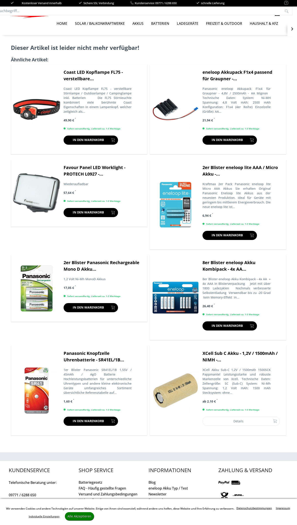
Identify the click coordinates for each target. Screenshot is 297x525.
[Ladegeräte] (188, 28)
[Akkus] (138, 28)
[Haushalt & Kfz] (264, 28)
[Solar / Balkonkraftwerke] (100, 28)
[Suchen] (222, 13)
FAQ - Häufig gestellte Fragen (102, 492)
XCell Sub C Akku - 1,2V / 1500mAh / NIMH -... (240, 361)
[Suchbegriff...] (153, 13)
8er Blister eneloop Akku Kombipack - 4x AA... (228, 270)
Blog (152, 486)
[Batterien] (160, 28)
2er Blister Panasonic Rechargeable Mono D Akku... (101, 270)
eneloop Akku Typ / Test (168, 492)
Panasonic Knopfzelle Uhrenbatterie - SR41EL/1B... (94, 361)
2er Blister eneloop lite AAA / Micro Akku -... (240, 175)
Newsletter (157, 498)
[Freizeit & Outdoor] (224, 28)
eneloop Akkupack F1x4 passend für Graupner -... (237, 80)
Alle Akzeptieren (79, 516)
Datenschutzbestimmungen (254, 508)
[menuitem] (284, 3)
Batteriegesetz (90, 486)
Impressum (283, 508)
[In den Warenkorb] (91, 144)
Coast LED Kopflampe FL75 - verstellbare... (93, 80)
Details (255, 425)
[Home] (61, 28)
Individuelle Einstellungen (44, 516)
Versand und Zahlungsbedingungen (108, 498)
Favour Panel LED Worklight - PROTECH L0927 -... (94, 175)
